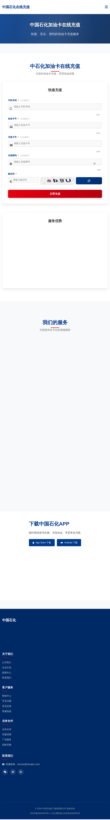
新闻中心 (6, 673)
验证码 (12, 174)
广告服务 (6, 740)
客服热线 (6, 712)
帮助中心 (6, 696)
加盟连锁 (6, 735)
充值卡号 (18, 137)
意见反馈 (6, 706)
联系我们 (6, 678)
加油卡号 (18, 118)
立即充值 (55, 194)
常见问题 (6, 701)
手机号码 (18, 100)
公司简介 (6, 663)
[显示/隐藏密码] (94, 163)
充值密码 (18, 155)
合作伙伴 (6, 730)
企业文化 (6, 668)
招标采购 (6, 745)
